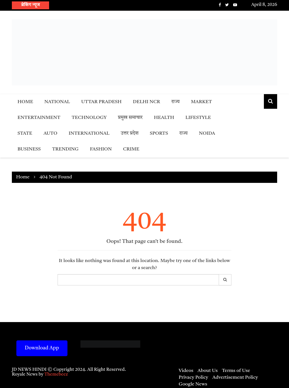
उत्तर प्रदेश (130, 133)
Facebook (220, 4)
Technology (89, 117)
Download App (42, 348)
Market (201, 101)
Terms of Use (236, 370)
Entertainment (38, 117)
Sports (159, 133)
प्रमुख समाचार (130, 117)
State (24, 133)
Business (29, 149)
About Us (208, 370)
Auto (50, 133)
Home (25, 101)
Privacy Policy (193, 377)
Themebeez (56, 374)
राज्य (175, 101)
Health (164, 117)
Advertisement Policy (235, 377)
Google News (193, 384)
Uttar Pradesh (101, 101)
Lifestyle (198, 117)
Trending (65, 149)
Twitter (227, 4)
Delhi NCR (146, 101)
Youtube (235, 4)
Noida (207, 133)
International (89, 133)
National (57, 101)
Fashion (101, 149)
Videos (186, 370)
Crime (131, 149)
